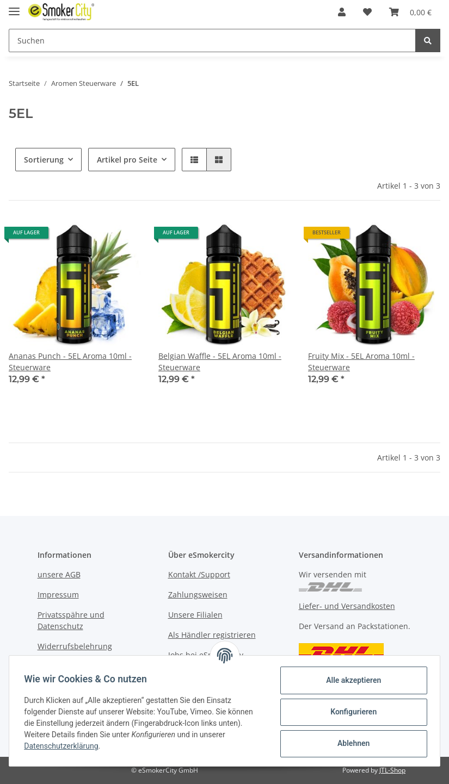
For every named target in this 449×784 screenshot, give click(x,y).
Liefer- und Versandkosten (347, 606)
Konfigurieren (351, 711)
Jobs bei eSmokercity (205, 655)
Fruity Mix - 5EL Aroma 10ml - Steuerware (361, 361)
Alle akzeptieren (350, 680)
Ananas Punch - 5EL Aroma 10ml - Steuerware (70, 361)
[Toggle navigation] (14, 7)
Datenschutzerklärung (64, 746)
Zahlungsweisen (197, 594)
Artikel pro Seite (127, 159)
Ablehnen (351, 743)
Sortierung (44, 159)
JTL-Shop (392, 770)
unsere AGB (59, 574)
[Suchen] (212, 40)
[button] (341, 12)
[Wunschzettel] (367, 12)
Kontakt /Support (199, 574)
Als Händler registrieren (212, 635)
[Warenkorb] (410, 12)
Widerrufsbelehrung (75, 646)
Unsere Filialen (195, 614)
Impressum (58, 594)
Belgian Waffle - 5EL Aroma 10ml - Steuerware (219, 361)
